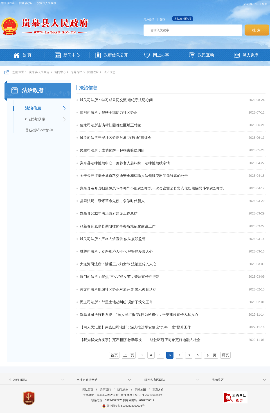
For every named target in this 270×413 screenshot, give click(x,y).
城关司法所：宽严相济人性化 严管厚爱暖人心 (116, 251)
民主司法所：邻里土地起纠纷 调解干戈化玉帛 (116, 302)
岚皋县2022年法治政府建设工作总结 (108, 213)
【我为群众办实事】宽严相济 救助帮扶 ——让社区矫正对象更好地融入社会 (140, 340)
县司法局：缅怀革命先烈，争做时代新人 (112, 201)
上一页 (128, 355)
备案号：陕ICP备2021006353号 (143, 395)
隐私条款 (122, 389)
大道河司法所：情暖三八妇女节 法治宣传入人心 (118, 264)
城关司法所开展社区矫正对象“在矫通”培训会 (115, 138)
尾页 (225, 355)
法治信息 (109, 72)
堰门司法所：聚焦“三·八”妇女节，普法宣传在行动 (120, 277)
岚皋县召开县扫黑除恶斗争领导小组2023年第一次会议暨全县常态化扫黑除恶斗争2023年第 (152, 188)
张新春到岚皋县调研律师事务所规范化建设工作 (117, 226)
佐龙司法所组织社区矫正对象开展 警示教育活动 (118, 289)
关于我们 (105, 389)
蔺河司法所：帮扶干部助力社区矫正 (108, 112)
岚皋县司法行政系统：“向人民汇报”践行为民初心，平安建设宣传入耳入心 (139, 315)
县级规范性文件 (39, 130)
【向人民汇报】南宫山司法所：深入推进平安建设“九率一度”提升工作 (135, 327)
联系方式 (158, 389)
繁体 (162, 19)
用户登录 (149, 19)
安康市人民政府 (46, 3)
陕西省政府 (26, 3)
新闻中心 (60, 72)
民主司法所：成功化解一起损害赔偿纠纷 (112, 150)
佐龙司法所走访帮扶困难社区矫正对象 (110, 125)
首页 (114, 355)
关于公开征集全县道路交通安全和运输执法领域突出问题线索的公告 (134, 176)
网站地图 (140, 389)
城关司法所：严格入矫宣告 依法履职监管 (113, 239)
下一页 (211, 355)
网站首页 (87, 389)
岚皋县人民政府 (39, 72)
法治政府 (93, 72)
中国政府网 (8, 3)
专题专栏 (76, 72)
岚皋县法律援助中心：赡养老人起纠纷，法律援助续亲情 (125, 163)
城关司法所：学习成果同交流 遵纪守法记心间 (116, 100)
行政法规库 (35, 119)
